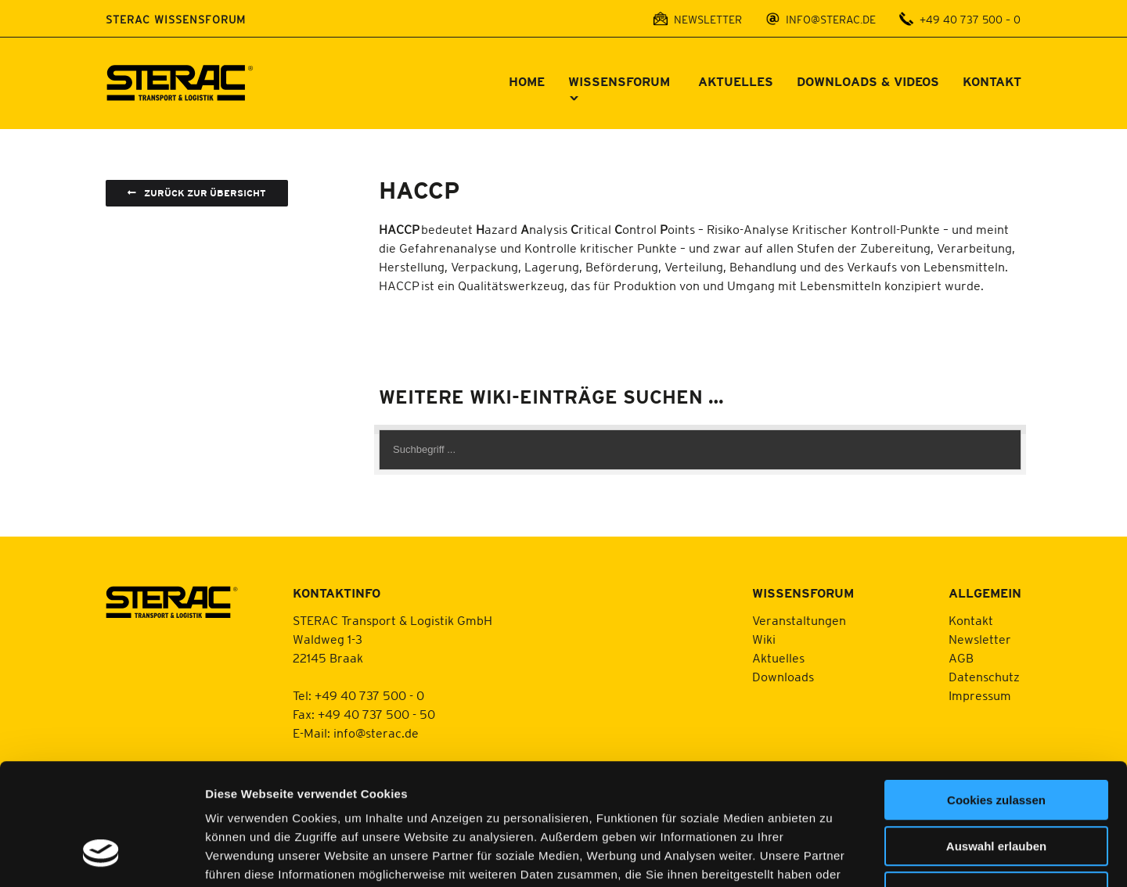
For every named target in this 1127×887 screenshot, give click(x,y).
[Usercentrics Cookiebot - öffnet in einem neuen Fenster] (101, 856)
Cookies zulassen (996, 695)
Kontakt (971, 620)
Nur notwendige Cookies (996, 787)
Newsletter (980, 639)
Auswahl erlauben (996, 742)
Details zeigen (832, 856)
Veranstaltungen (799, 620)
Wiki (764, 639)
